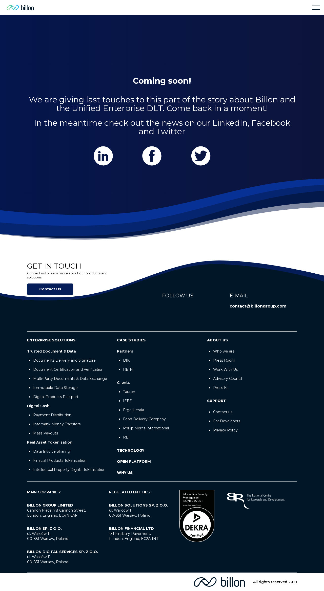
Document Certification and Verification (68, 369)
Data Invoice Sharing (51, 451)
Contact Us (50, 289)
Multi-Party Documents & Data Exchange (70, 378)
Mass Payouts (45, 433)
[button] (316, 7)
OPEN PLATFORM (134, 461)
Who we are (224, 351)
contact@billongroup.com (258, 306)
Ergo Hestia (133, 410)
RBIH (128, 369)
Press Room (224, 360)
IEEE (127, 401)
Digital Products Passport (55, 397)
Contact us (222, 412)
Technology (130, 450)
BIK (126, 360)
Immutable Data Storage (55, 387)
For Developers (226, 421)
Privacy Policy (225, 430)
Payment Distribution (52, 415)
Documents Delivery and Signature (64, 360)
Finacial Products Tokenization (60, 460)
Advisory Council (227, 378)
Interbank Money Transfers (56, 424)
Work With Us (225, 369)
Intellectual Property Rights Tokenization (69, 469)
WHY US (125, 472)
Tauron (129, 391)
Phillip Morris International (146, 428)
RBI (126, 437)
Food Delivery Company (144, 419)
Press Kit (221, 387)
